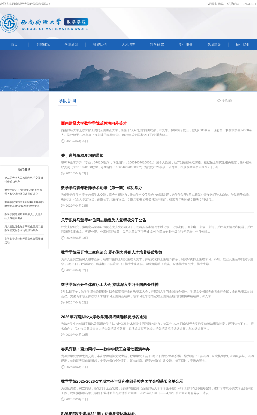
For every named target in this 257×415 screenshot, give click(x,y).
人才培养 (128, 44)
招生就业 (243, 44)
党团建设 (214, 44)
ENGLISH (249, 4)
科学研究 (157, 44)
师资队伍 (100, 44)
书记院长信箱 (215, 4)
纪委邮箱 (233, 4)
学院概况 (43, 44)
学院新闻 (71, 44)
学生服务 (186, 44)
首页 (14, 44)
